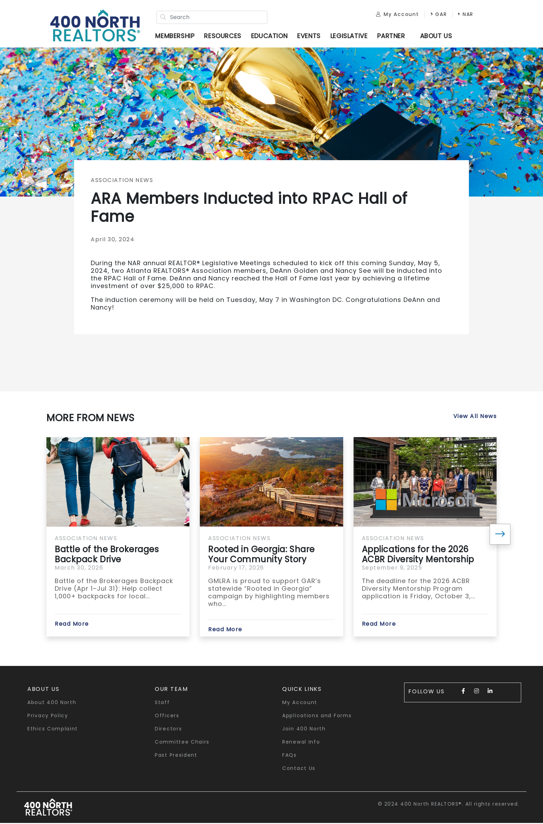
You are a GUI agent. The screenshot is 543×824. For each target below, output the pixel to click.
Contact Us (298, 769)
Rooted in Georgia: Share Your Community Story (261, 555)
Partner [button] (392, 36)
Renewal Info (301, 742)
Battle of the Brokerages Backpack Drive (107, 555)
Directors (168, 729)
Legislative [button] (350, 36)
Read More (72, 625)
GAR (436, 14)
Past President (176, 756)
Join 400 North (304, 729)
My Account (395, 14)
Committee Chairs (182, 742)
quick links (302, 690)
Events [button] (310, 36)
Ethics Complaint (52, 729)
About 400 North (52, 703)
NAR (463, 14)
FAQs (289, 756)
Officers (167, 716)
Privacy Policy (47, 716)
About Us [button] (43, 690)
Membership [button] (176, 36)
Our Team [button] (171, 690)
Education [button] (270, 36)
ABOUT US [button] (437, 36)
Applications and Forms (316, 716)
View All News (475, 417)
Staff (162, 703)
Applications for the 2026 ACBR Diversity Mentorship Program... (418, 555)
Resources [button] (223, 36)
